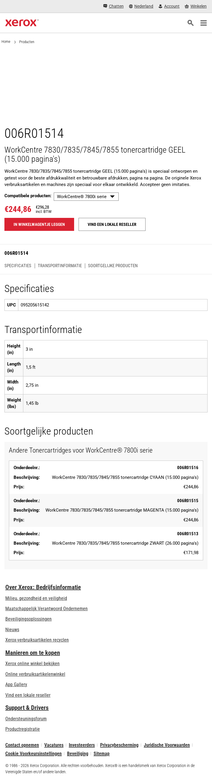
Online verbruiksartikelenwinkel (35, 674)
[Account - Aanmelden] (169, 6)
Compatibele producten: (27, 195)
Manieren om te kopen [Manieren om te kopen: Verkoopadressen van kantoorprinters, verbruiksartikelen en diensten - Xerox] (32, 652)
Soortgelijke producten (113, 265)
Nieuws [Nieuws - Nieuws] (12, 629)
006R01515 (187, 500)
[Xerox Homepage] (22, 23)
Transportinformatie (60, 265)
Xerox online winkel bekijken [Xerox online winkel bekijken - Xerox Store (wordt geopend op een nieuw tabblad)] (32, 663)
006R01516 (187, 467)
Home (5, 41)
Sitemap (102, 753)
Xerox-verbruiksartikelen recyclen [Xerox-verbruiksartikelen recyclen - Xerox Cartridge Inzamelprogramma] (37, 640)
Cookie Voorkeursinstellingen (33, 753)
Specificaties (17, 265)
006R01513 (187, 533)
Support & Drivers (27, 707)
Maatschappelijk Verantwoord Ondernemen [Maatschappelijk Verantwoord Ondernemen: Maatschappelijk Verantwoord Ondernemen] (46, 608)
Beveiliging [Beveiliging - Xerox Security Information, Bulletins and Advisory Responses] (77, 753)
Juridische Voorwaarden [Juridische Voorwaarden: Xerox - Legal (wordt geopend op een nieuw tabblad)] (167, 745)
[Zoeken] (190, 23)
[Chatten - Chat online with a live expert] (113, 6)
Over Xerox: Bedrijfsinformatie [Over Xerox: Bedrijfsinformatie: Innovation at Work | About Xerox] (43, 587)
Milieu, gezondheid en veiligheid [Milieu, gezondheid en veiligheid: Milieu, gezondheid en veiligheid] (36, 598)
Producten (26, 42)
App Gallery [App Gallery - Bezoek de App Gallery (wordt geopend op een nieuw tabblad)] (16, 684)
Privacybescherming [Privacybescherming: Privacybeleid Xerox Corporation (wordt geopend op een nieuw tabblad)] (119, 745)
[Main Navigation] (203, 23)
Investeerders (82, 745)
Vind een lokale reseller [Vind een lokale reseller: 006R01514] (112, 224)
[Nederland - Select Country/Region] (141, 6)
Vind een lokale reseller (27, 695)
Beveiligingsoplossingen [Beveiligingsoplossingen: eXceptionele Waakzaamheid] (28, 619)
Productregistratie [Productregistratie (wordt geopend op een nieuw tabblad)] (22, 729)
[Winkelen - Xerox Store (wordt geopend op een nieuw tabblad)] (196, 6)
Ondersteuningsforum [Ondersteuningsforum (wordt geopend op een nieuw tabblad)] (26, 719)
